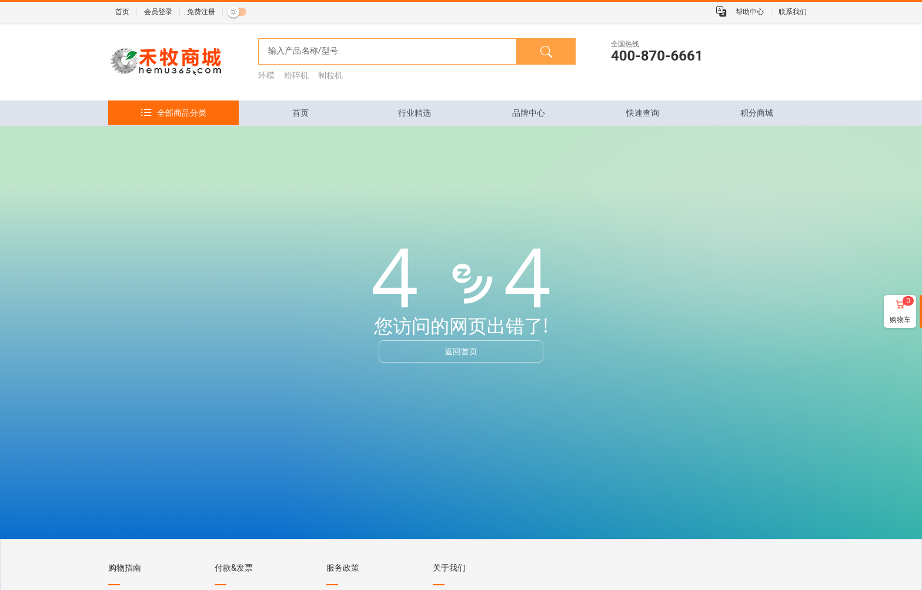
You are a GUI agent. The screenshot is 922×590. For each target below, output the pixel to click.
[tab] (300, 112)
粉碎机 (296, 75)
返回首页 (461, 351)
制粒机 (330, 75)
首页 (122, 12)
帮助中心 (750, 12)
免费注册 (201, 12)
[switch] (237, 12)
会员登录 (158, 12)
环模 (266, 75)
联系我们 (793, 12)
